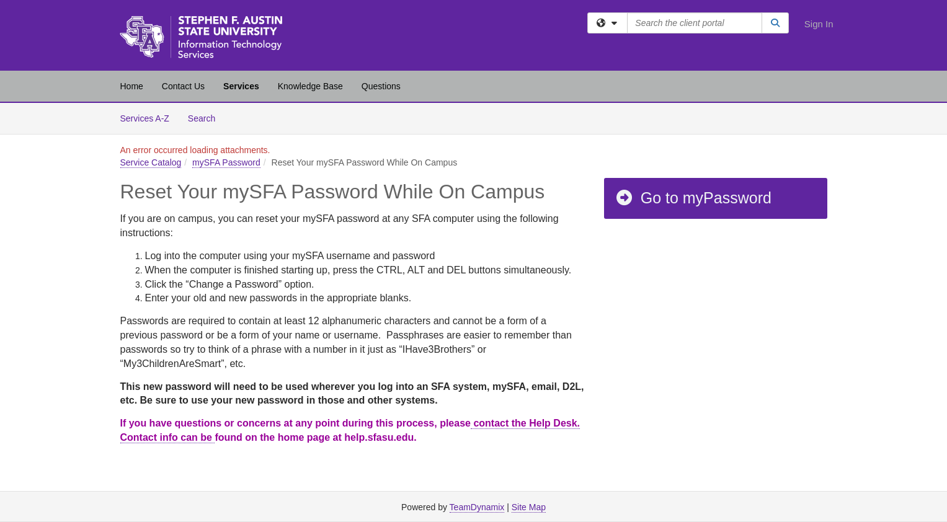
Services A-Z (144, 118)
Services (241, 86)
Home (131, 86)
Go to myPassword (693, 197)
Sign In (819, 24)
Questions (381, 86)
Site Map (529, 507)
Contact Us (183, 86)
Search (206, 117)
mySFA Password (226, 162)
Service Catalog (151, 162)
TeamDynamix (477, 507)
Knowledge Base (310, 86)
